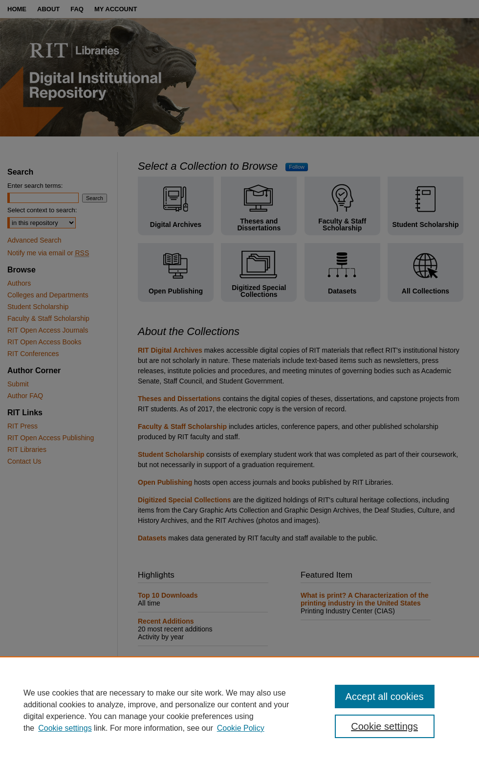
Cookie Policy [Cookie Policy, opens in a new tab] (240, 728)
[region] (239, 710)
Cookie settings (64, 728)
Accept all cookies (385, 696)
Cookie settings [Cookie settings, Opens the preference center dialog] (384, 726)
